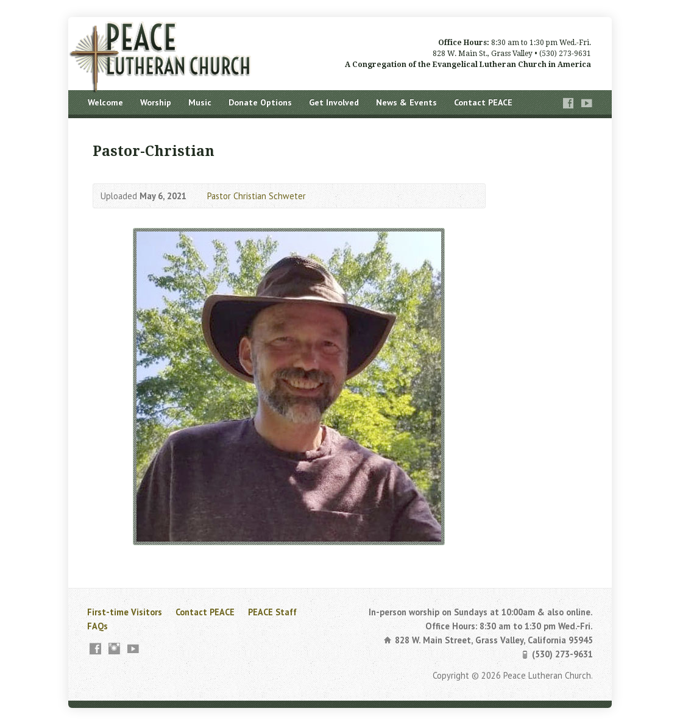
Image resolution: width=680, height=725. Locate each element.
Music (199, 102)
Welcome (105, 102)
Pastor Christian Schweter (256, 196)
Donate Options (260, 102)
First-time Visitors (124, 612)
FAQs (97, 626)
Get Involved (334, 102)
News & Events (406, 102)
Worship (155, 102)
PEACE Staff (272, 612)
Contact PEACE (483, 102)
